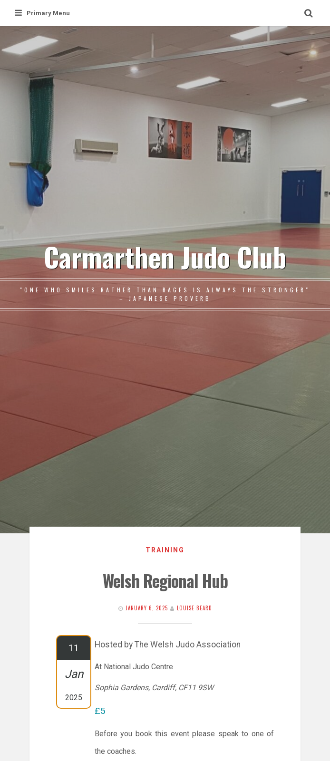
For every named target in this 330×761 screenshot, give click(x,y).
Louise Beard (194, 608)
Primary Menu (42, 13)
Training (165, 550)
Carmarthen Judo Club (165, 256)
